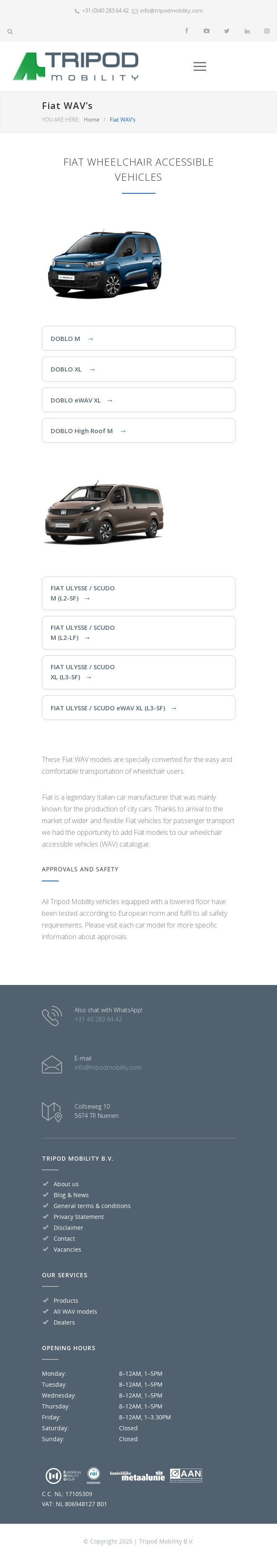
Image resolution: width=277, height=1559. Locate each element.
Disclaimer (68, 1228)
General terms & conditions (92, 1206)
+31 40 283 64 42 (98, 1019)
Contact (64, 1238)
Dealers (64, 1322)
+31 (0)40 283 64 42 (105, 10)
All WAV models (75, 1311)
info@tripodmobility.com (171, 10)
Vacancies (67, 1249)
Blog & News (71, 1195)
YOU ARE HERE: (61, 119)
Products (66, 1300)
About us (66, 1184)
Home (91, 119)
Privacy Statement (79, 1217)
